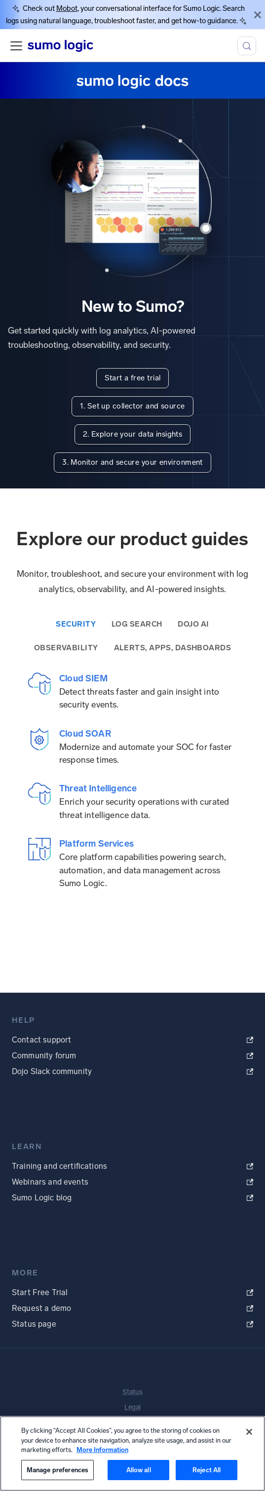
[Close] (257, 14)
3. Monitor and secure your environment (132, 462)
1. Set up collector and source (132, 406)
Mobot (66, 8)
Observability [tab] (66, 647)
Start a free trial (133, 377)
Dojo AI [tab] (193, 624)
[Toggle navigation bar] (16, 45)
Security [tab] (76, 624)
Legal (132, 1407)
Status (132, 1392)
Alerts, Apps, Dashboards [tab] (172, 647)
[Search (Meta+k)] (246, 46)
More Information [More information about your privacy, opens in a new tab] (102, 1450)
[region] (132, 1453)
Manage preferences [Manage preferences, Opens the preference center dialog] (57, 1470)
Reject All (206, 1470)
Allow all (138, 1470)
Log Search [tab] (137, 624)
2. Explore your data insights (133, 434)
